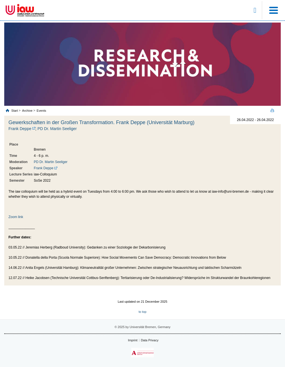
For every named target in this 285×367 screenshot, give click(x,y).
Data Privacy (149, 340)
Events (41, 110)
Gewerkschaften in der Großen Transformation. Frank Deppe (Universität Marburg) (101, 122)
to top (142, 311)
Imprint (133, 340)
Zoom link (15, 217)
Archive (27, 110)
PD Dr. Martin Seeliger (57, 128)
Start (15, 110)
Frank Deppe (19, 128)
